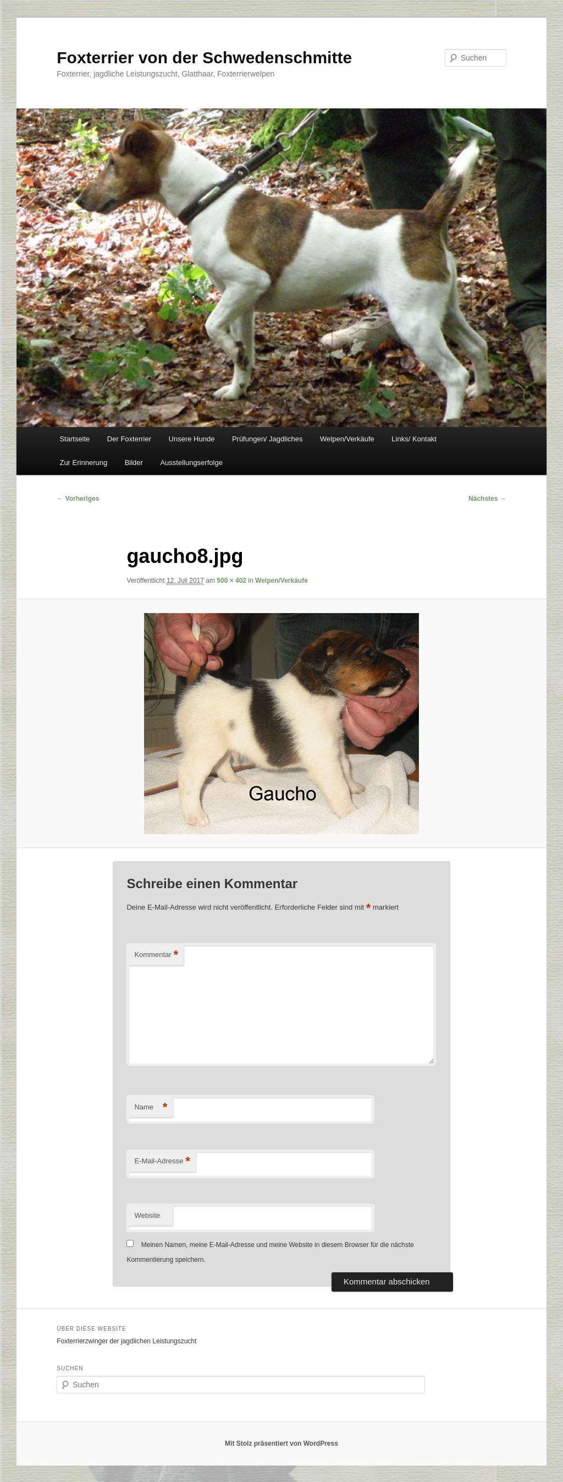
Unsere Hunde (192, 439)
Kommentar (156, 955)
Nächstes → (487, 498)
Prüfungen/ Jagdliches (267, 439)
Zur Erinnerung (83, 462)
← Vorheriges (78, 498)
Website (147, 1215)
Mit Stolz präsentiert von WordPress (281, 1443)
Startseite (74, 439)
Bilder (134, 462)
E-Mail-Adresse (162, 1161)
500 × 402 (231, 580)
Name (150, 1107)
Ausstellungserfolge (191, 462)
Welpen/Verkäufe (347, 439)
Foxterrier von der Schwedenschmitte (204, 57)
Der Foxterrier (129, 439)
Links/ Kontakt (414, 439)
